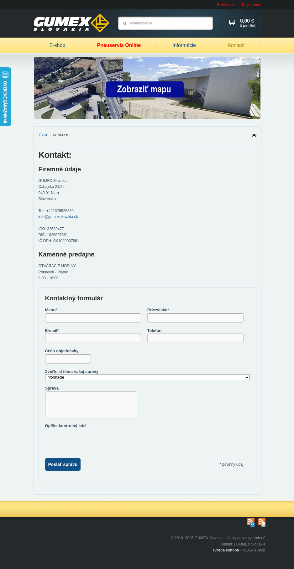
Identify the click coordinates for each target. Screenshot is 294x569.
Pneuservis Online (119, 45)
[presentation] (92, 441)
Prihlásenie (226, 5)
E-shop (58, 45)
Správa (52, 388)
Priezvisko (158, 310)
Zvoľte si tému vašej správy (71, 371)
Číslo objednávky (62, 351)
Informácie (184, 45)
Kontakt (236, 45)
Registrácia (251, 5)
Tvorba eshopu (225, 550)
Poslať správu (63, 464)
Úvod (44, 135)
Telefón (154, 330)
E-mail (52, 330)
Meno (51, 310)
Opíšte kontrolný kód (65, 425)
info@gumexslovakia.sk (58, 217)
